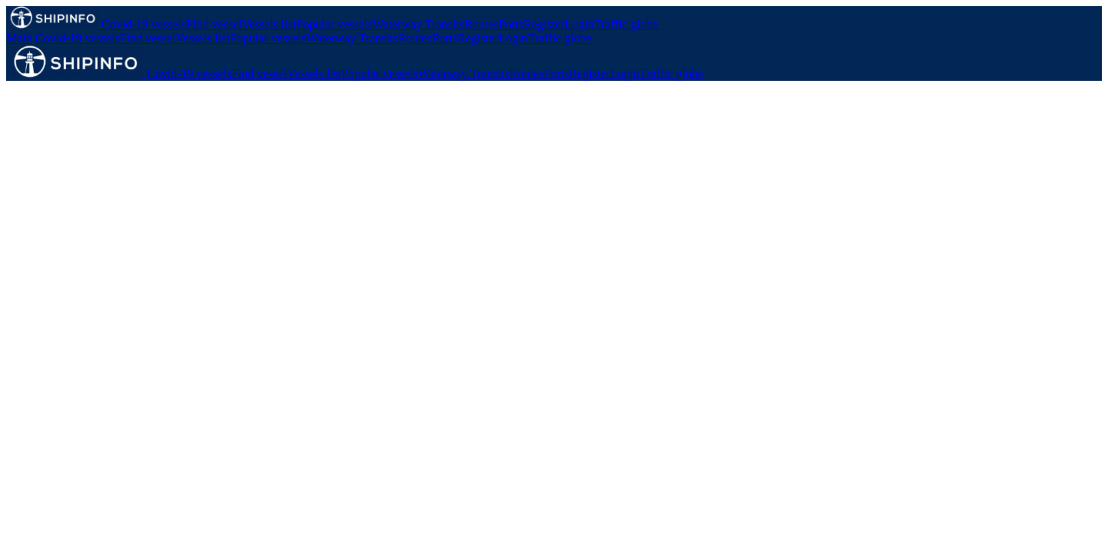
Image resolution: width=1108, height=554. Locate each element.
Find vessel (214, 24)
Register (544, 24)
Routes (481, 24)
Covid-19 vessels (144, 24)
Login (579, 24)
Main (19, 38)
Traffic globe (626, 24)
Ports (511, 24)
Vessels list (269, 24)
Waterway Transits (418, 24)
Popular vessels (334, 24)
